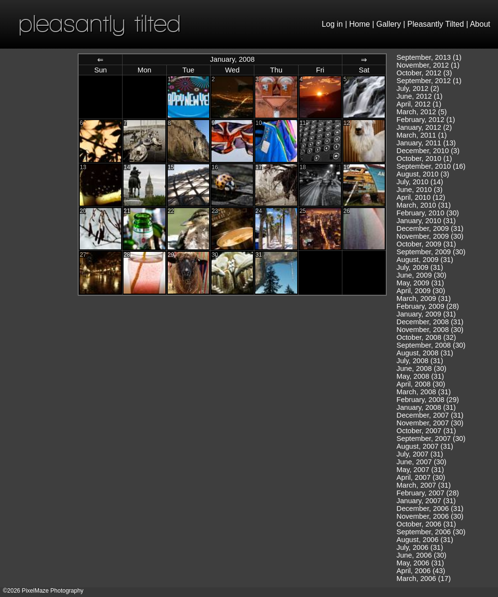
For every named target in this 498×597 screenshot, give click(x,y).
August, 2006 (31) (424, 540)
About (480, 24)
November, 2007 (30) (429, 423)
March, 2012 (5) (421, 112)
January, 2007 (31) (426, 501)
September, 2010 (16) (430, 166)
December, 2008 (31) (429, 322)
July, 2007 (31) (419, 454)
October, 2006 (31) (426, 524)
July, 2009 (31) (419, 267)
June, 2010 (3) (419, 189)
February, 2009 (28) (427, 306)
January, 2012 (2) (424, 127)
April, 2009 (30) (420, 291)
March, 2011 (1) (421, 135)
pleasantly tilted (99, 23)
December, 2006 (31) (429, 508)
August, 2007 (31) (424, 446)
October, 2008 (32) (426, 337)
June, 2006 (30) (421, 555)
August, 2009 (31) (424, 259)
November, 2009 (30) (429, 236)
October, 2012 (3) (424, 73)
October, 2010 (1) (424, 158)
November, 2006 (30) (429, 516)
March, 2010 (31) (423, 205)
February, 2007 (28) (427, 493)
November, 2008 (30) (429, 330)
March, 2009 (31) (423, 298)
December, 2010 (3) (428, 151)
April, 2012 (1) (418, 104)
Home (359, 24)
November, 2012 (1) (428, 65)
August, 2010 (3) (422, 174)
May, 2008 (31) (420, 376)
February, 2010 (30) (427, 213)
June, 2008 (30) (421, 368)
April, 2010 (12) (420, 197)
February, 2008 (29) (427, 400)
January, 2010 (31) (426, 221)
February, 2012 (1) (425, 119)
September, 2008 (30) (430, 345)
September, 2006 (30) (430, 532)
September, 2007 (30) (430, 438)
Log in (332, 24)
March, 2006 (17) (423, 578)
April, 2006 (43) (420, 571)
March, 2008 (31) (423, 392)
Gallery (388, 24)
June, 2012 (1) (419, 96)
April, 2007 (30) (420, 477)
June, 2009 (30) (421, 275)
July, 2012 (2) (417, 88)
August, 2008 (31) (424, 353)
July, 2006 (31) (419, 547)
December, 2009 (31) (429, 228)
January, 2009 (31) (426, 314)
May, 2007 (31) (420, 470)
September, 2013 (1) (429, 57)
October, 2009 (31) (426, 244)
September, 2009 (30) (430, 252)
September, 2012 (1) (429, 81)
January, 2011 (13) (426, 143)
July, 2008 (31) (419, 361)
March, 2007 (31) (423, 485)
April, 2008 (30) (420, 384)
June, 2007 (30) (421, 462)
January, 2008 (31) (426, 407)
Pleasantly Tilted (436, 24)
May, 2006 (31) (420, 563)
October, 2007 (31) (426, 431)
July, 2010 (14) (419, 182)
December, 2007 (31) (429, 415)
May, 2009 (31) (420, 283)
